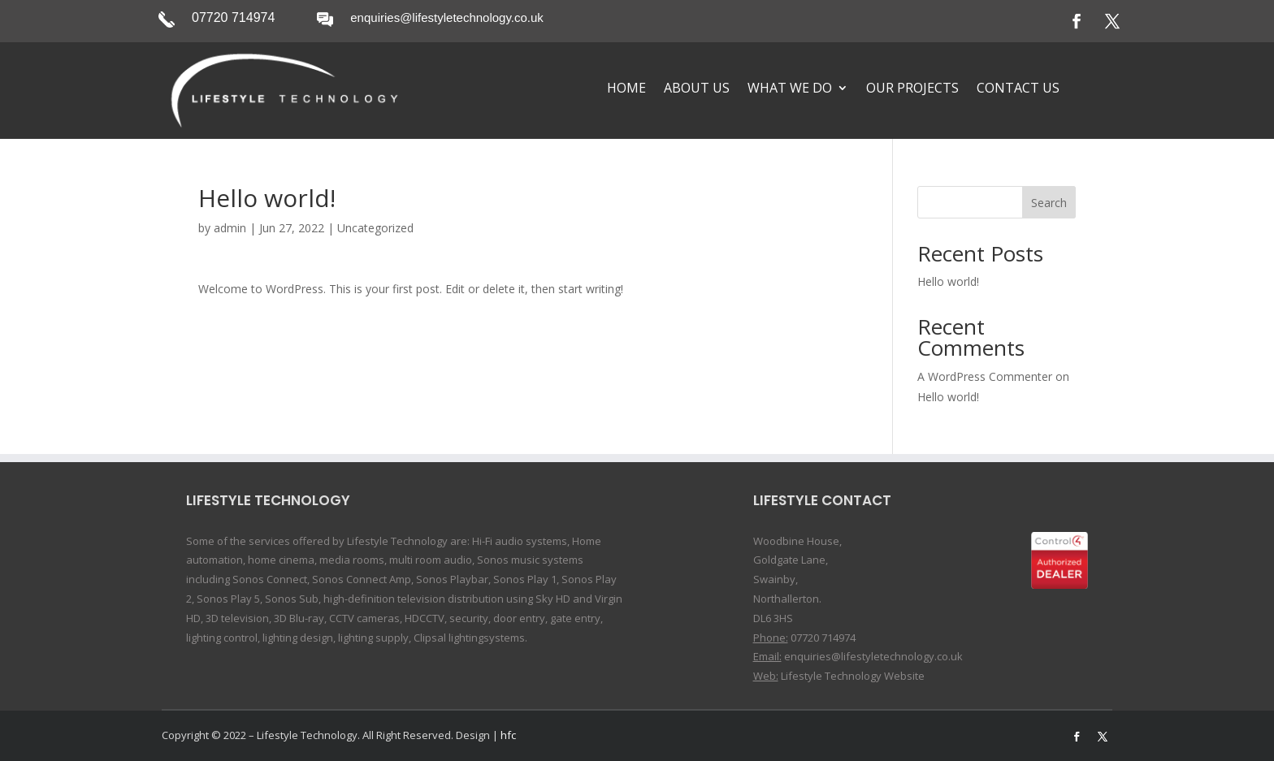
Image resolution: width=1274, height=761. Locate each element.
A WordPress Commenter (984, 376)
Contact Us (1018, 89)
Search (1049, 202)
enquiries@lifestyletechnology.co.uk (447, 17)
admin (230, 228)
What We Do (790, 89)
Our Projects (912, 89)
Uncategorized (375, 228)
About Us (697, 89)
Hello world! (948, 281)
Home (626, 89)
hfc (508, 735)
